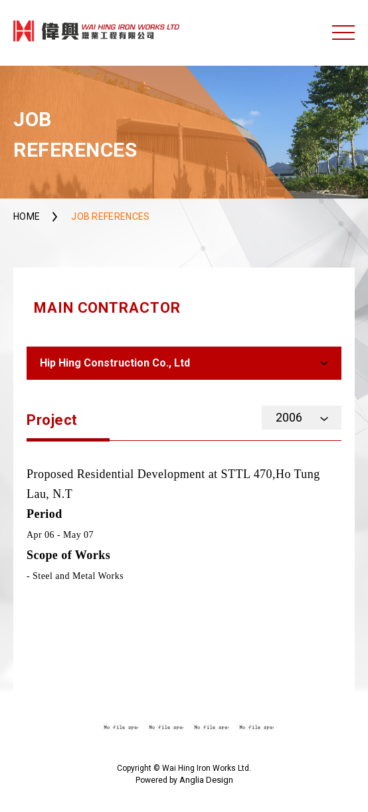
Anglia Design (206, 780)
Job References (110, 216)
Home (26, 216)
